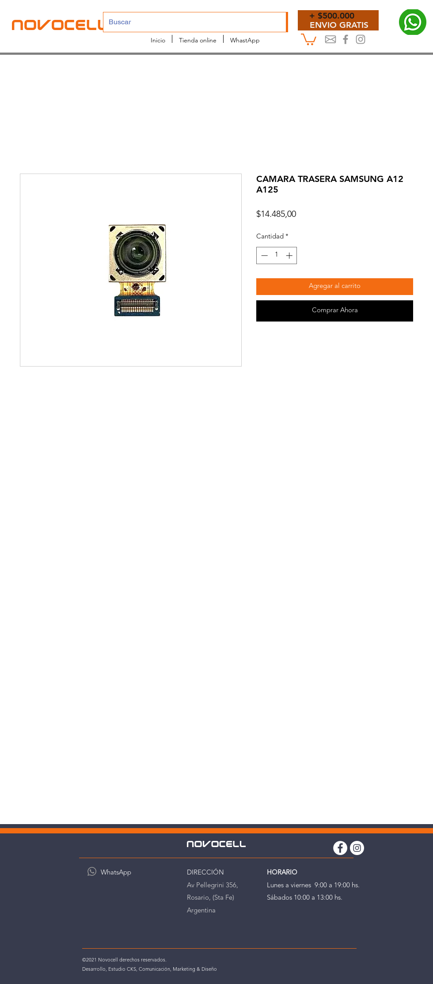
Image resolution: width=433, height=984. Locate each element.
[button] (308, 38)
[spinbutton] (277, 255)
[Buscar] (188, 22)
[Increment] (290, 255)
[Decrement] (264, 255)
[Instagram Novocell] (360, 39)
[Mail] (330, 39)
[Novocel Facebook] (345, 39)
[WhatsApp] (91, 871)
